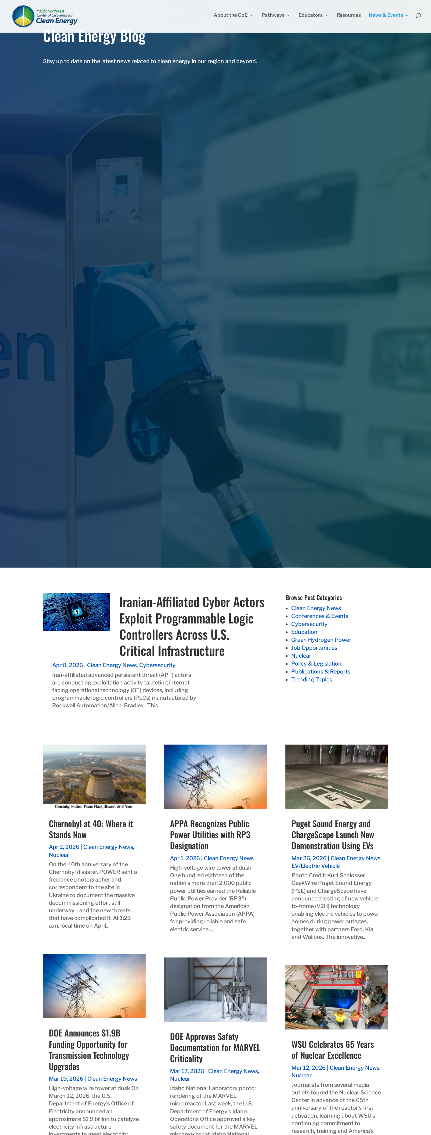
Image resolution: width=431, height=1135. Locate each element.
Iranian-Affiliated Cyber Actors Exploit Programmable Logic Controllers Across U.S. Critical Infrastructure (191, 625)
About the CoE (231, 17)
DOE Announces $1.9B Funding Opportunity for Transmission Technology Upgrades (89, 1049)
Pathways (273, 17)
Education (304, 632)
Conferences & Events (319, 616)
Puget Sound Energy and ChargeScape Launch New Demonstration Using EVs (333, 834)
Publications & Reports (320, 671)
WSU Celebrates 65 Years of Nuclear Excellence (333, 1049)
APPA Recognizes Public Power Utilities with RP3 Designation (210, 834)
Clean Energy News (112, 665)
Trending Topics (311, 679)
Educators (311, 17)
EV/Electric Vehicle (316, 866)
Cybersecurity (157, 665)
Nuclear (301, 655)
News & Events (386, 17)
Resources (349, 17)
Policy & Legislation (316, 663)
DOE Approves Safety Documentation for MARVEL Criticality (215, 1047)
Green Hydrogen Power (321, 640)
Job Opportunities (314, 648)
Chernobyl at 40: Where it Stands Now (91, 829)
